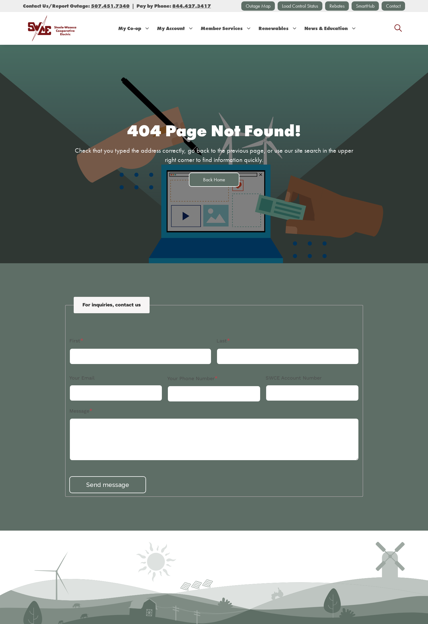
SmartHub (365, 6)
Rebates (336, 6)
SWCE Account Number (294, 378)
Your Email (82, 378)
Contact (393, 6)
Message (79, 411)
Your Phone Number (191, 378)
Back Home (214, 179)
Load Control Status (300, 6)
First (74, 341)
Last (221, 341)
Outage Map (258, 6)
